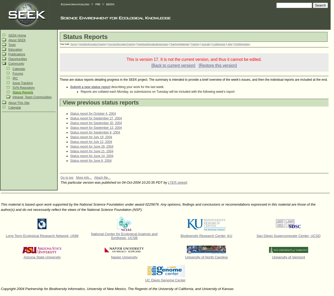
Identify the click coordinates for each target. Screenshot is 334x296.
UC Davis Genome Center (165, 280)
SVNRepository (242, 44)
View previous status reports (101, 103)
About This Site (18, 103)
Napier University (124, 257)
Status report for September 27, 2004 (96, 118)
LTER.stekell (177, 182)
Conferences (218, 44)
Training (195, 44)
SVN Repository (24, 88)
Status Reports (23, 92)
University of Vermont (288, 257)
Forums (18, 74)
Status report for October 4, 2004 (93, 113)
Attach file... (102, 177)
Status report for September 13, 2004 (96, 128)
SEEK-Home (17, 35)
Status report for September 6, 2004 (95, 132)
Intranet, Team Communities (32, 97)
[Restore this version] (218, 65)
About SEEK (17, 40)
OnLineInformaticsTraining (121, 44)
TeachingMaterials (179, 44)
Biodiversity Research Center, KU (206, 236)
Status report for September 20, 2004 (96, 123)
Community (16, 64)
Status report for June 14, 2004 (91, 156)
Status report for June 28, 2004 (91, 146)
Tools (12, 45)
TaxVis (73, 44)
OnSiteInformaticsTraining (92, 44)
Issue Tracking (23, 83)
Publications (16, 54)
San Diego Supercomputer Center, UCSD (288, 236)
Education (15, 49)
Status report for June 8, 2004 (91, 160)
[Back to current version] (173, 65)
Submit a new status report (90, 87)
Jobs (229, 44)
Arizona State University (42, 257)
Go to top (67, 177)
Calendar (19, 69)
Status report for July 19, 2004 (91, 137)
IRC (15, 78)
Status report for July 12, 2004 (91, 142)
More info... (84, 177)
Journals (205, 44)
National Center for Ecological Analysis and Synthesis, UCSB (124, 236)
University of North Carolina (206, 257)
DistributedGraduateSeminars (152, 44)
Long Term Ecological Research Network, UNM (42, 236)
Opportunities (17, 59)
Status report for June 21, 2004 (91, 151)
